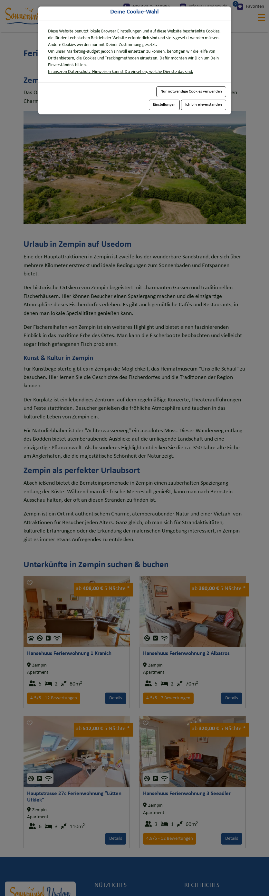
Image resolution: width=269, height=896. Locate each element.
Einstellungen (164, 105)
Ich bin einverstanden (203, 105)
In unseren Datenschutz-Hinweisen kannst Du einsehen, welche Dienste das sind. (120, 71)
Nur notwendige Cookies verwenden (191, 92)
